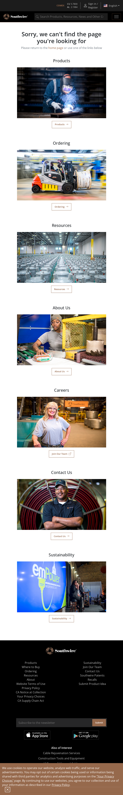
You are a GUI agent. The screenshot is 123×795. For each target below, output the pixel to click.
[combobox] (71, 16)
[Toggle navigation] (116, 17)
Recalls (92, 680)
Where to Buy (31, 667)
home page (55, 48)
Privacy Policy (61, 785)
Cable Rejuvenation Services (61, 753)
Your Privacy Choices (31, 696)
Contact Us (61, 536)
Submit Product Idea (92, 684)
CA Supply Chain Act (31, 701)
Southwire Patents (92, 675)
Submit (99, 722)
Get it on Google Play (86, 735)
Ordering (61, 206)
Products (61, 124)
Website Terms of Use (30, 684)
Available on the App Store (37, 735)
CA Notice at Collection (31, 692)
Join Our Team (61, 453)
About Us (62, 371)
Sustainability (61, 618)
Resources (61, 289)
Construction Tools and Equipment (61, 758)
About (31, 680)
